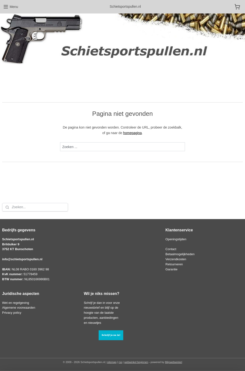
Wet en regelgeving (15, 303)
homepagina (132, 133)
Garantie (171, 269)
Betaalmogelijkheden (180, 254)
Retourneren (174, 264)
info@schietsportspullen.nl (22, 259)
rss (120, 362)
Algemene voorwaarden (18, 307)
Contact (170, 249)
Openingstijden (175, 239)
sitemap (111, 362)
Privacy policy (11, 312)
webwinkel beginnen (136, 362)
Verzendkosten (175, 259)
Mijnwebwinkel (173, 362)
